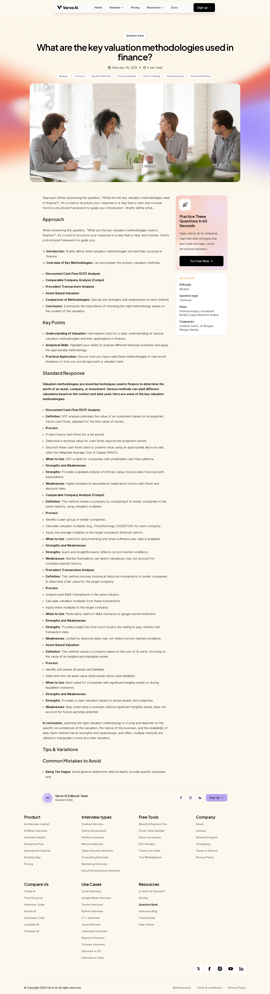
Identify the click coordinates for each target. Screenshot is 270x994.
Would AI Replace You (153, 824)
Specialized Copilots (37, 850)
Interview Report (34, 837)
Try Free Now (201, 261)
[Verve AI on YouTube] (230, 968)
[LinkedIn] (200, 797)
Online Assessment (93, 830)
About (200, 824)
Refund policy (182, 987)
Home (98, 7)
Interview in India (92, 957)
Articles (143, 897)
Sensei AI (30, 911)
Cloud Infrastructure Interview (100, 870)
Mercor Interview (92, 844)
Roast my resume (150, 837)
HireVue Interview (92, 837)
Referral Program (207, 837)
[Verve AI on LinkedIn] (241, 968)
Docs (174, 7)
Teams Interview (92, 904)
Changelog (203, 844)
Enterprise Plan (34, 844)
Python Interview (92, 911)
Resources (155, 7)
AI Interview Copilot (36, 824)
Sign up (204, 7)
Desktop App (32, 857)
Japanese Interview (94, 931)
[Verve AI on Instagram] (220, 968)
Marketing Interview (94, 864)
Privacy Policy (205, 857)
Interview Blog (148, 911)
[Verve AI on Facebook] (209, 968)
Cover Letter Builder (151, 830)
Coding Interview (92, 824)
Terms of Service (207, 850)
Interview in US (91, 951)
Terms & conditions (209, 987)
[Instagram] (190, 797)
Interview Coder (34, 904)
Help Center (146, 924)
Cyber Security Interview (97, 850)
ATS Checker (147, 844)
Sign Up (217, 797)
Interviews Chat (34, 917)
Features (116, 7)
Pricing (135, 7)
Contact (201, 830)
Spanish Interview (93, 937)
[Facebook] (180, 797)
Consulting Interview (94, 857)
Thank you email (149, 850)
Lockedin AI (31, 924)
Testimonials (147, 917)
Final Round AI (33, 897)
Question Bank (148, 904)
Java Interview (91, 924)
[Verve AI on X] (198, 968)
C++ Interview (90, 917)
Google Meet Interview (96, 897)
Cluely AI (29, 891)
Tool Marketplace (150, 857)
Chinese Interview (93, 944)
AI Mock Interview (35, 830)
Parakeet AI (31, 931)
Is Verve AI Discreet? (152, 891)
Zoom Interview (91, 891)
